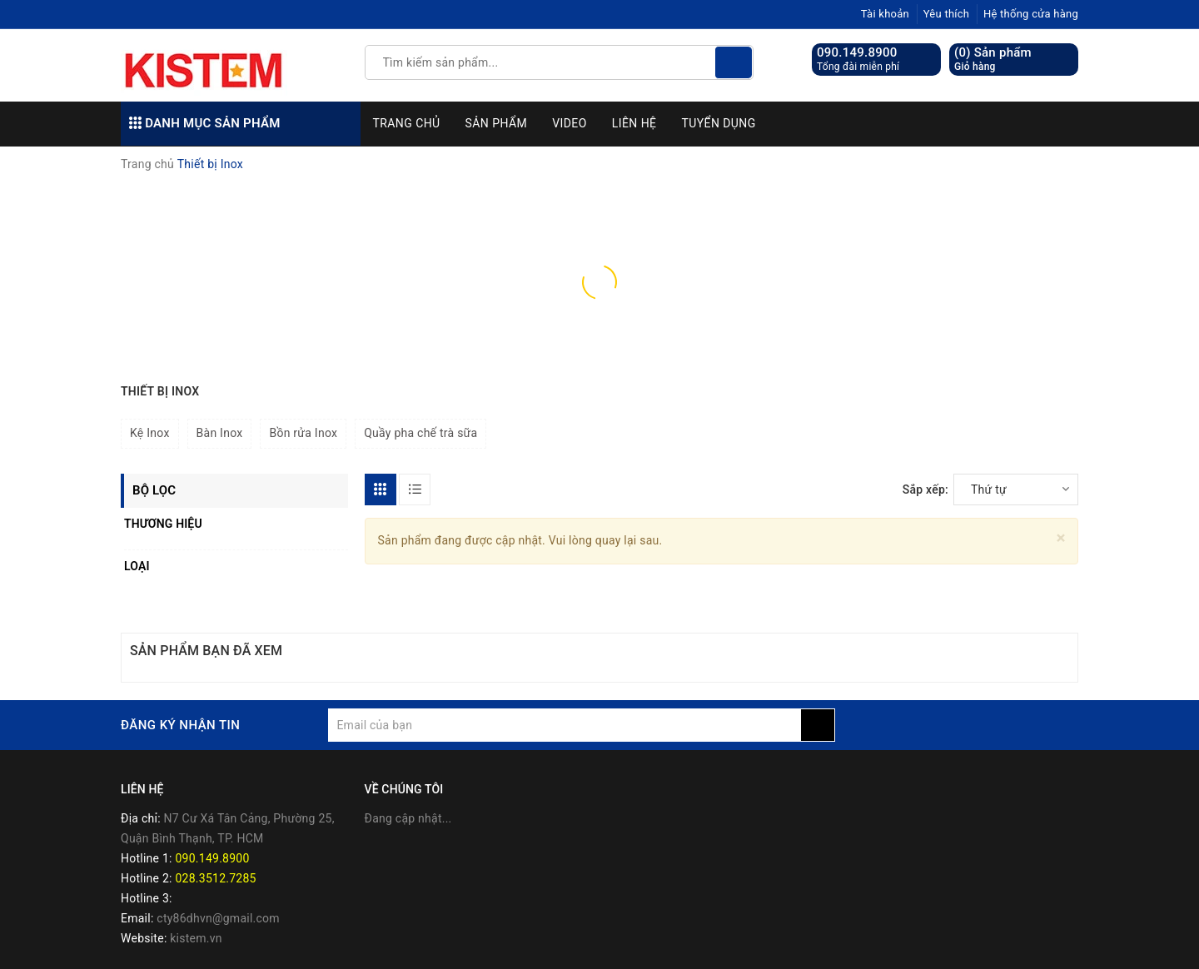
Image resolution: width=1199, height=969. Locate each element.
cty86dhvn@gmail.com (218, 918)
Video (569, 123)
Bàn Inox (220, 433)
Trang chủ (406, 123)
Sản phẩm (496, 123)
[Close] (1061, 538)
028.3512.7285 (215, 878)
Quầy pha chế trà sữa (420, 433)
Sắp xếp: (925, 489)
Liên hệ (634, 123)
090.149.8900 (857, 52)
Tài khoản (885, 13)
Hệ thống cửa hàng (1030, 13)
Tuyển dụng (718, 123)
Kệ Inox (150, 433)
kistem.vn (195, 938)
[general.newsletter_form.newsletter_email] (564, 725)
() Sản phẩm (993, 59)
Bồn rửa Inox (303, 433)
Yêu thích (946, 13)
